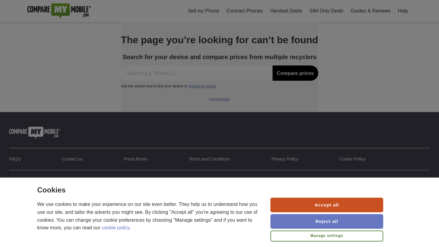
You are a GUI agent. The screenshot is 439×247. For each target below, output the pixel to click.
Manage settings (326, 236)
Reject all (327, 221)
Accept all (327, 204)
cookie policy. (116, 227)
